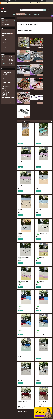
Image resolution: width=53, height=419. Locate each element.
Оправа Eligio (20, 161)
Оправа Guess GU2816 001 (23, 401)
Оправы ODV (40, 47)
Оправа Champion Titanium (23, 305)
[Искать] (44, 10)
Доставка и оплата (36, 14)
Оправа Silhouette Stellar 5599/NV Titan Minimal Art (43, 377)
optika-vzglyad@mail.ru (7, 72)
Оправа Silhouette (39, 352)
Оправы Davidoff (40, 75)
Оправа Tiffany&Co (39, 137)
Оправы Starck (26, 75)
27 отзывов (44, 0)
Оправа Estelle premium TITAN (41, 233)
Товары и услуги (20, 14)
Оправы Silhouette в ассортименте (24, 137)
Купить (21, 143)
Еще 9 (4, 49)
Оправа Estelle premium (40, 257)
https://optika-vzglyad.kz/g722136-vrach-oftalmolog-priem (28, 31)
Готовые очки (27, 116)
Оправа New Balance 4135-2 (23, 352)
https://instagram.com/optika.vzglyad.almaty (9, 102)
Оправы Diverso (40, 102)
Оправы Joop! (26, 102)
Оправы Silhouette (39, 61)
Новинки (27, 47)
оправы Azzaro (26, 61)
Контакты (30, 14)
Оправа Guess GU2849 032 (41, 401)
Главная (14, 14)
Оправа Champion (39, 305)
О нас (26, 14)
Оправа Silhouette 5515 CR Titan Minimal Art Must (25, 377)
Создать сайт (12, 0)
